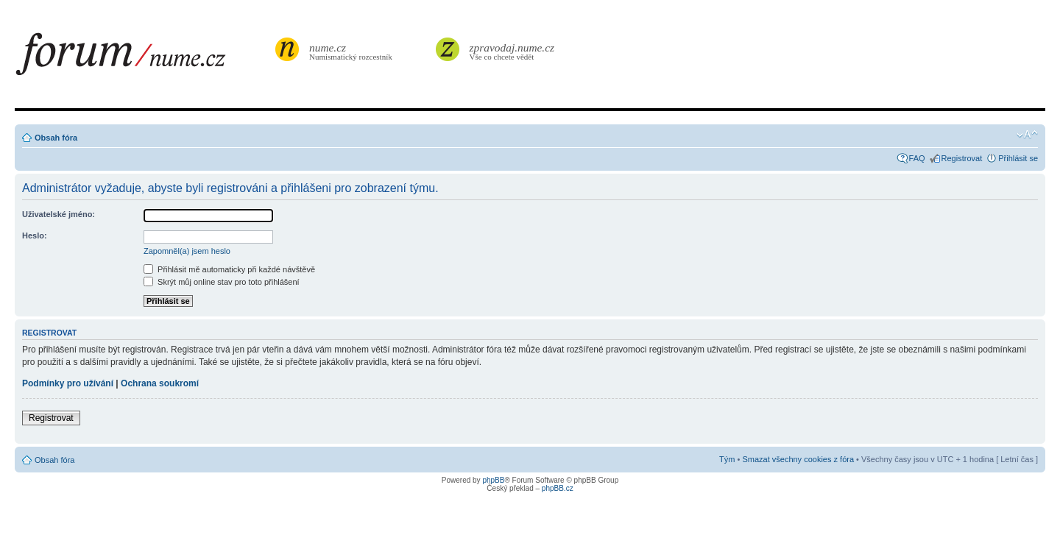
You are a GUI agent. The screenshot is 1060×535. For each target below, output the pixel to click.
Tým (727, 459)
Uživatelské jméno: (58, 214)
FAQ (917, 158)
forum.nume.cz (143, 58)
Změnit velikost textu (1027, 134)
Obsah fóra (56, 137)
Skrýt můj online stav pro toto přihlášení (222, 281)
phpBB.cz (557, 488)
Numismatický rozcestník (352, 51)
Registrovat (962, 158)
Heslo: (34, 235)
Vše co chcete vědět (512, 51)
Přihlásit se (1018, 158)
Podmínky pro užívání (67, 383)
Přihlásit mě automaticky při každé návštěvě (229, 269)
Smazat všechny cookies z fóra (798, 459)
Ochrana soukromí (160, 383)
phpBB (493, 480)
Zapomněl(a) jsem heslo (187, 251)
